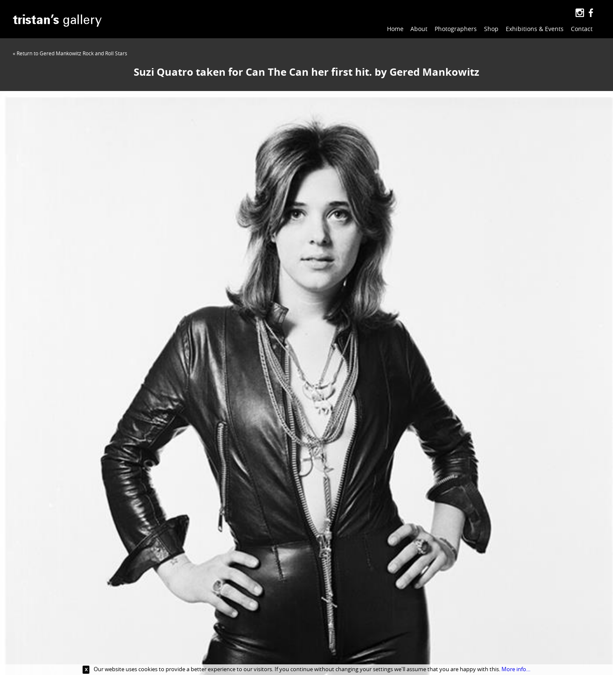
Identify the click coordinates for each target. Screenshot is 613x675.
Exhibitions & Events (535, 29)
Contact (582, 29)
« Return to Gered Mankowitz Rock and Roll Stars (70, 53)
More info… (515, 669)
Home (395, 29)
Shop (491, 29)
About (418, 29)
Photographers (456, 29)
